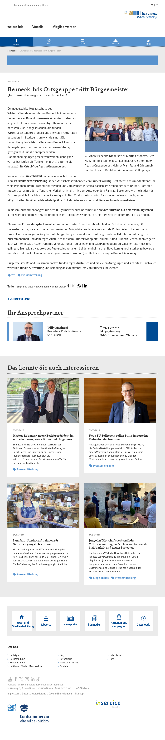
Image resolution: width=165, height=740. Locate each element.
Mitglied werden (64, 27)
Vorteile (38, 27)
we (11, 275)
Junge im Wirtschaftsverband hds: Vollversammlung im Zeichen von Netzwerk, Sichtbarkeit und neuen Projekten (118, 544)
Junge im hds (99, 578)
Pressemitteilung (30, 275)
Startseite (12, 50)
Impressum (13, 693)
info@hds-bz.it (83, 688)
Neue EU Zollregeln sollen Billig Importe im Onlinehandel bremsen (118, 437)
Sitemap (78, 693)
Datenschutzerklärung (34, 693)
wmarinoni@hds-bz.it (125, 335)
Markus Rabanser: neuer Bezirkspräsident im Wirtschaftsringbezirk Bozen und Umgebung (43, 437)
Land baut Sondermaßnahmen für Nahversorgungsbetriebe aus (35, 542)
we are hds (15, 27)
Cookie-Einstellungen (60, 693)
